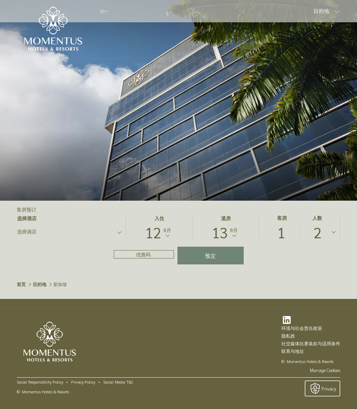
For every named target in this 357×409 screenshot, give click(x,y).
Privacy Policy (83, 382)
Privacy (322, 388)
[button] (159, 227)
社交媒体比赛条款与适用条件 (310, 343)
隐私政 (288, 336)
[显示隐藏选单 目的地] (337, 11)
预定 (210, 255)
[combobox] (69, 232)
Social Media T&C (118, 382)
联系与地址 (292, 351)
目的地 (39, 284)
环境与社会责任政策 (301, 328)
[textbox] (45, 231)
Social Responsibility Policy (40, 382)
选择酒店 (27, 218)
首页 (21, 284)
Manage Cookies (325, 370)
